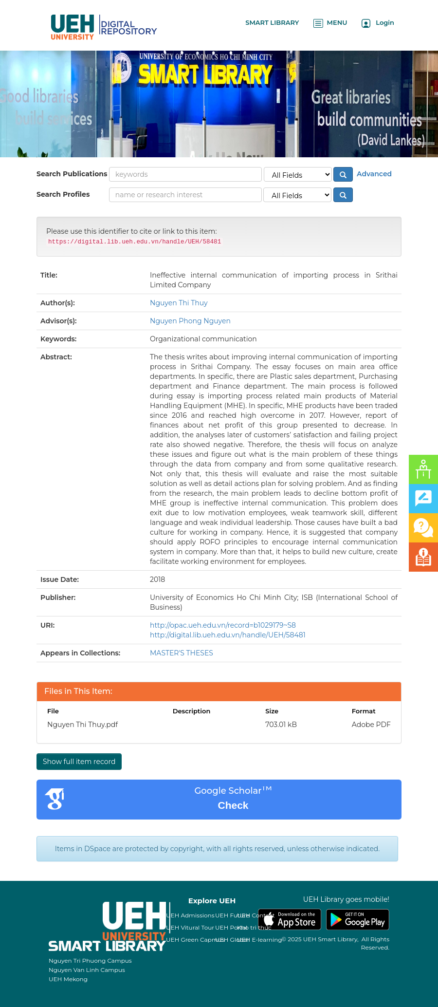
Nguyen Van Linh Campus (87, 969)
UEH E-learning (259, 939)
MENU (330, 23)
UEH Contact (256, 915)
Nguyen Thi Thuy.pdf (82, 724)
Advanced (373, 173)
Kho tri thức (254, 927)
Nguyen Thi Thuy (179, 302)
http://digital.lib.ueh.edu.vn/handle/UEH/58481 (228, 635)
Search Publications (71, 173)
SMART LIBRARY (272, 22)
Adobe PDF (371, 724)
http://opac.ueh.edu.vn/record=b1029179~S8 (223, 625)
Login (378, 23)
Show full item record (79, 761)
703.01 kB (281, 724)
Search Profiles (63, 194)
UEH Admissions (190, 915)
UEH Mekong (68, 979)
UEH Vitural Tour (190, 927)
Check (233, 805)
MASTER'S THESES (181, 653)
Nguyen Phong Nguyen (190, 321)
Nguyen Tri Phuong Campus (90, 960)
